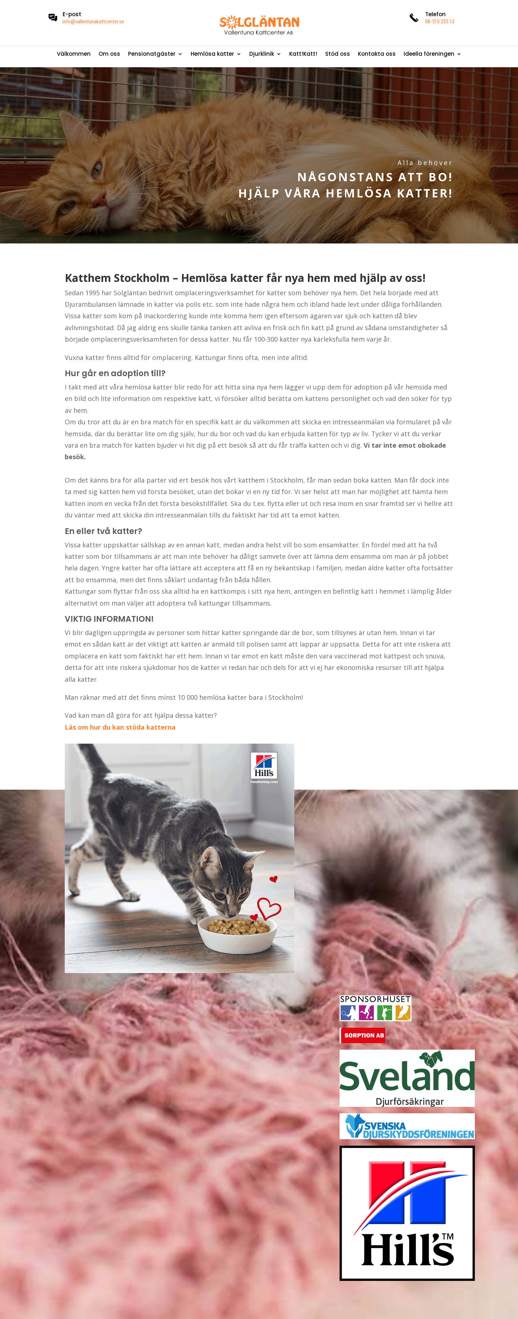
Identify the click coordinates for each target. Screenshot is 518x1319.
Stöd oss (337, 54)
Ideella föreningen (429, 54)
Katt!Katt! (303, 54)
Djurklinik (261, 54)
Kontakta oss (377, 54)
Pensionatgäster (152, 54)
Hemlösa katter (212, 54)
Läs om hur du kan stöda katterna (120, 727)
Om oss (109, 54)
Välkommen (74, 54)
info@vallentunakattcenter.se (93, 21)
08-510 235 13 (439, 21)
